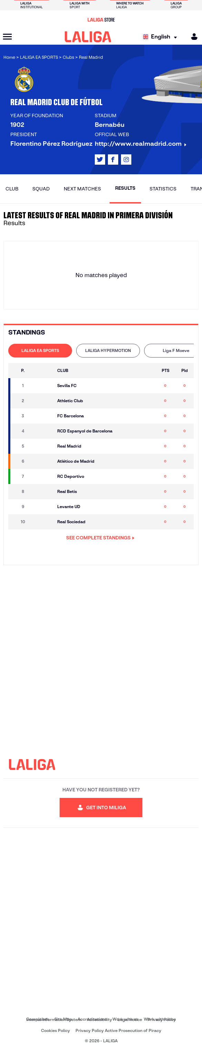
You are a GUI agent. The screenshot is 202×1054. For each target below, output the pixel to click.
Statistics (163, 188)
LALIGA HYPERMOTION (108, 350)
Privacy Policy (162, 1019)
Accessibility (99, 1019)
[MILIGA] (192, 36)
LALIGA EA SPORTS (40, 350)
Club (12, 188)
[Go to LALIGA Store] (101, 19)
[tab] (40, 351)
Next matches (82, 188)
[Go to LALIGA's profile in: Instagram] (126, 159)
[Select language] (162, 37)
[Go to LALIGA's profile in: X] (100, 159)
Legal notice (130, 1019)
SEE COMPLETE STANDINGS (100, 537)
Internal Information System (53, 1019)
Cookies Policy (55, 1030)
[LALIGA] (88, 36)
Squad (41, 188)
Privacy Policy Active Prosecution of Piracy (118, 1030)
